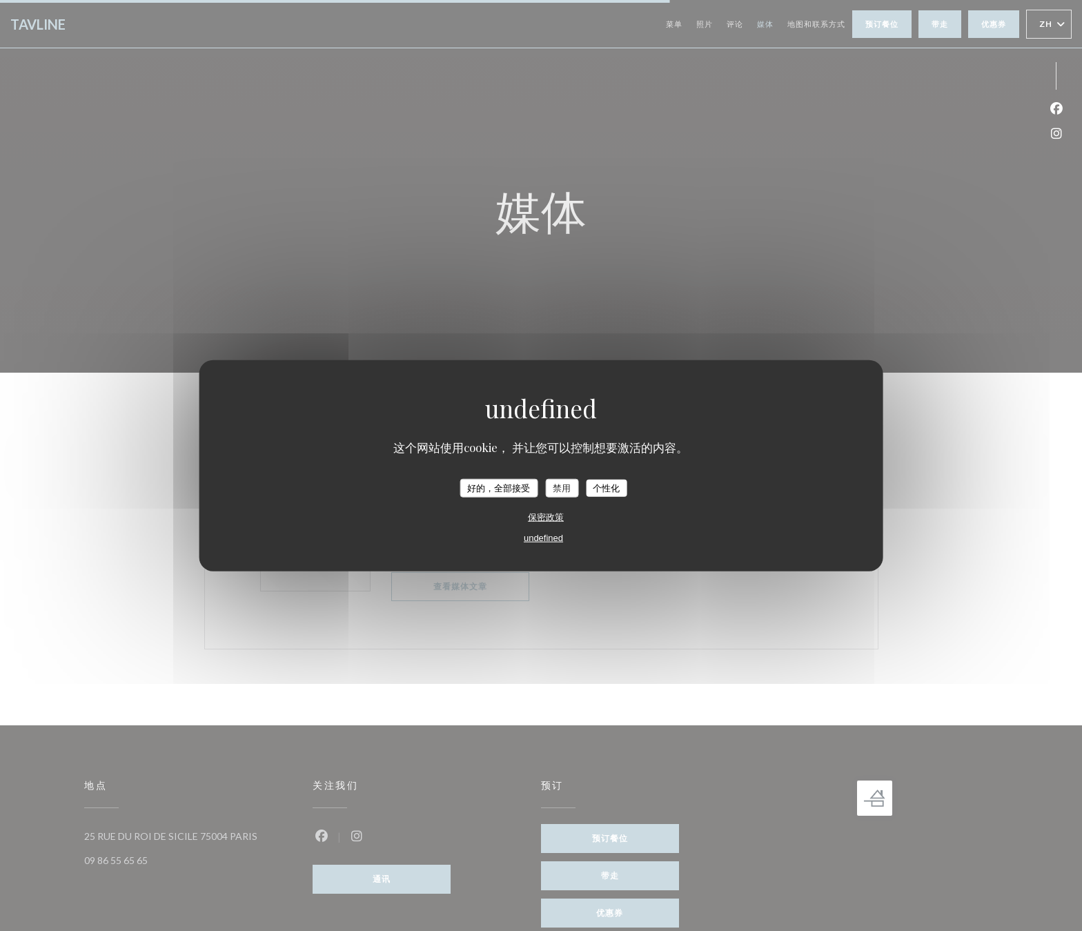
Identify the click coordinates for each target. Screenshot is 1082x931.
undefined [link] (543, 538)
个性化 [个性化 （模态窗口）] (606, 487)
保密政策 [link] (546, 517)
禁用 (562, 487)
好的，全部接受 (498, 487)
